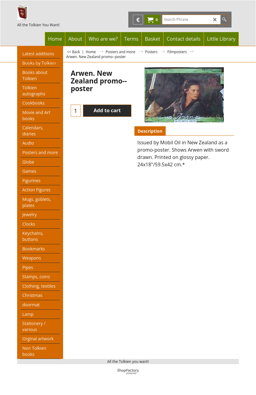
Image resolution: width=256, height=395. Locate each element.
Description (150, 131)
